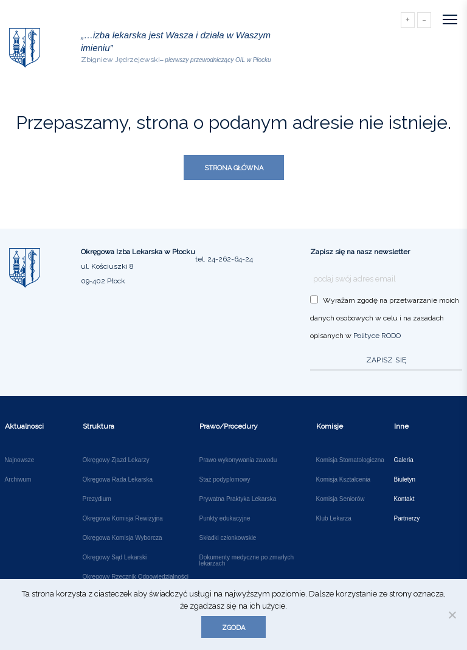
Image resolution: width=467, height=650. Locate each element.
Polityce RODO (377, 335)
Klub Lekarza (333, 519)
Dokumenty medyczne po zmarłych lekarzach (246, 561)
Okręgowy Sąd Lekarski (115, 558)
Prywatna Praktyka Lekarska (238, 499)
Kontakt (404, 499)
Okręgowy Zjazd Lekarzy (116, 460)
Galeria (403, 460)
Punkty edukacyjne (225, 519)
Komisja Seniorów (340, 499)
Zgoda (233, 628)
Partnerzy (407, 519)
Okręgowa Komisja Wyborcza (122, 538)
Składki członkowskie (228, 538)
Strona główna (233, 168)
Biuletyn (405, 480)
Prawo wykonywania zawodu (238, 460)
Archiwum (18, 480)
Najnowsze (20, 460)
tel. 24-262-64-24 (224, 259)
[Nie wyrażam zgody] (452, 615)
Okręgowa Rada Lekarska (118, 480)
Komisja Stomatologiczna (350, 460)
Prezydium (97, 499)
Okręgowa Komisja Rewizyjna (123, 519)
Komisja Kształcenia (343, 480)
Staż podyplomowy (225, 480)
